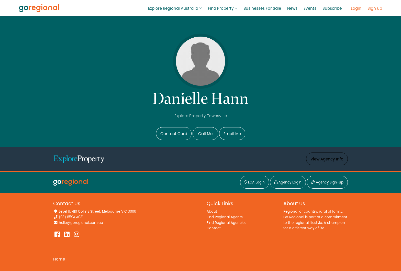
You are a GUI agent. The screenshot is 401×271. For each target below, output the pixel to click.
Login (356, 8)
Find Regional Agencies (226, 223)
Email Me (232, 134)
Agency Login (288, 182)
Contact (214, 228)
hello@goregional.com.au (81, 223)
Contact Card (173, 134)
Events (310, 8)
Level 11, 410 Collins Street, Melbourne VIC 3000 (97, 211)
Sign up (374, 8)
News (292, 8)
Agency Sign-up (327, 182)
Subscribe (332, 8)
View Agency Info (326, 159)
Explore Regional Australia (173, 8)
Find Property (221, 8)
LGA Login (254, 182)
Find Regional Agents (225, 217)
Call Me (205, 134)
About (212, 211)
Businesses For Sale (262, 8)
